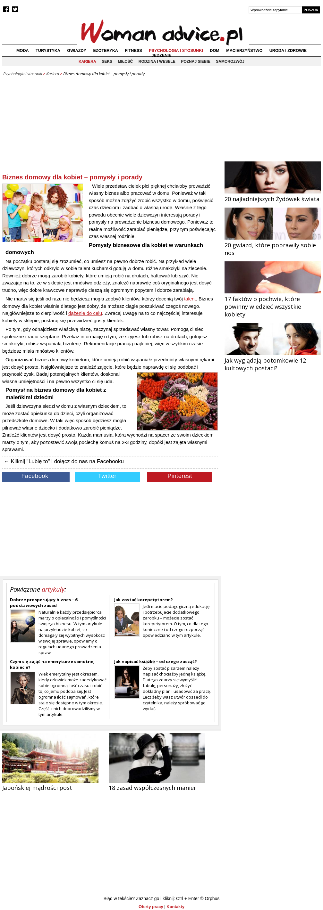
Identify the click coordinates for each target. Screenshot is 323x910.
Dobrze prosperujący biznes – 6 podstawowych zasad (43, 602)
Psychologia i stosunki (176, 50)
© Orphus (209, 898)
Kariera (87, 61)
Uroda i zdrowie (288, 50)
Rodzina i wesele (157, 61)
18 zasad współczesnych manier (152, 787)
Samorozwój (230, 61)
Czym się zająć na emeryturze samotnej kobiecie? (52, 664)
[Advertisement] (110, 128)
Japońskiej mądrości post (37, 787)
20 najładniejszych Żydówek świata (273, 195)
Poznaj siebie (195, 61)
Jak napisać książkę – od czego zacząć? (155, 661)
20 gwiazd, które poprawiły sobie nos (273, 245)
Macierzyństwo (244, 50)
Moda (22, 50)
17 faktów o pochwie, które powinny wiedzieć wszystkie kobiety (273, 302)
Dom (214, 50)
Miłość (125, 61)
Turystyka (48, 50)
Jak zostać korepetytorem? (143, 600)
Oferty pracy (151, 906)
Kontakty (175, 906)
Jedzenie (162, 55)
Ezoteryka (105, 50)
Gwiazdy (76, 50)
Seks (107, 61)
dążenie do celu (85, 313)
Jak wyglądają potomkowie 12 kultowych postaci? (273, 360)
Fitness (133, 50)
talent (190, 298)
